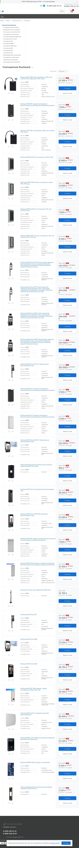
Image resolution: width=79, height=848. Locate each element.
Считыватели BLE (8, 50)
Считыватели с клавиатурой (11, 57)
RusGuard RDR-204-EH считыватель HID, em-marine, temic (36, 209)
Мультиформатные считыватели (12, 55)
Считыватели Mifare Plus (10, 46)
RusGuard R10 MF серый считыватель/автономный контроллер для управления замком (37, 539)
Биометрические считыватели (11, 29)
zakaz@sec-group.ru (9, 827)
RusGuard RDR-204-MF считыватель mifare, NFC (37, 157)
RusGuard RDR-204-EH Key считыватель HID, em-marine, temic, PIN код (37, 236)
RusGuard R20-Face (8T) (28, 614)
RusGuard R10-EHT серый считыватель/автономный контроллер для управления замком (37, 416)
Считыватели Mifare (8, 43)
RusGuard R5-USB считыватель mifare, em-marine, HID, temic (37, 131)
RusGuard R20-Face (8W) (28, 639)
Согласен (66, 843)
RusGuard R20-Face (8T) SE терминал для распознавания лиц (34, 364)
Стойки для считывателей (10, 59)
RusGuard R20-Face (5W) (28, 664)
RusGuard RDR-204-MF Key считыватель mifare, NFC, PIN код (36, 183)
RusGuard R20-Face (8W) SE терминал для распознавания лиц (34, 440)
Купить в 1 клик (67, 93)
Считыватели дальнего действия (12, 36)
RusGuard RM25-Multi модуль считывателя (35, 762)
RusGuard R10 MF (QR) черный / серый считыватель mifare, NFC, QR (33, 689)
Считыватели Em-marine (10, 39)
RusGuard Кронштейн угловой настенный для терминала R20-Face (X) (36, 787)
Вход (62, 11)
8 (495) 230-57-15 (54, 6)
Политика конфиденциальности (15, 837)
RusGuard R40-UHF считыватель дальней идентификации (34, 713)
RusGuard (44, 84)
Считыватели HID (8, 41)
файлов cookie (55, 843)
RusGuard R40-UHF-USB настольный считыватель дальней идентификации (37, 738)
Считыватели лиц (8, 53)
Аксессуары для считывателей (11, 62)
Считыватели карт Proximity (11, 27)
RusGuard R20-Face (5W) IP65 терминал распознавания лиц (34, 514)
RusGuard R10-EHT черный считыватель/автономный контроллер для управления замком (37, 389)
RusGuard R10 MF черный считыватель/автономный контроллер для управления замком (37, 104)
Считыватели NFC (8, 48)
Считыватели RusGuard (9, 25)
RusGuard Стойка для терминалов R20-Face (35, 590)
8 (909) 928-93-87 (10, 834)
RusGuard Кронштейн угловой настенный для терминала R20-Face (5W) (36, 465)
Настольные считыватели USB (11, 32)
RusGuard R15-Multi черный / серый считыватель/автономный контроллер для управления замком (37, 564)
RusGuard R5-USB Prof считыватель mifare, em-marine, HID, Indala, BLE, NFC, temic (36, 77)
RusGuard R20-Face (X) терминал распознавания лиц (37, 490)
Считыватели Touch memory (11, 34)
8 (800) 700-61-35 (71, 6)
